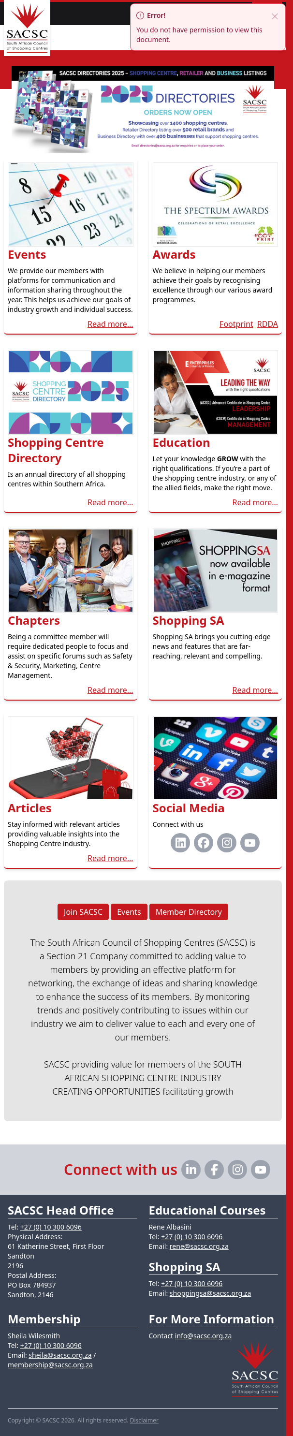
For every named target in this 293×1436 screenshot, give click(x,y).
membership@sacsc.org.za (50, 1364)
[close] (274, 15)
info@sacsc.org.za (203, 1335)
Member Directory (189, 912)
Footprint (236, 324)
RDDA (267, 324)
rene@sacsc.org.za (199, 1246)
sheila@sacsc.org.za (60, 1355)
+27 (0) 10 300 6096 (51, 1226)
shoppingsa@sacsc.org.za (210, 1293)
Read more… (110, 324)
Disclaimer (144, 1420)
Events (129, 912)
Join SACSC (83, 912)
